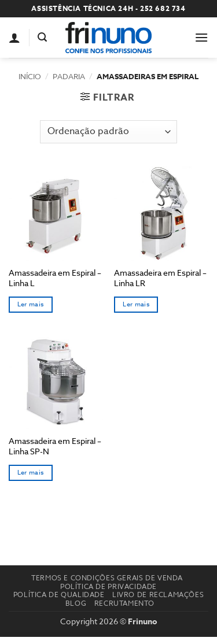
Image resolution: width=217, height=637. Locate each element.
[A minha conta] (14, 37)
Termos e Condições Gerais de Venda (107, 578)
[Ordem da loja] (108, 131)
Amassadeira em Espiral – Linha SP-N (55, 446)
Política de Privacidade (108, 586)
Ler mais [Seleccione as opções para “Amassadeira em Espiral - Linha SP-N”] (30, 472)
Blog (75, 603)
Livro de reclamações (158, 594)
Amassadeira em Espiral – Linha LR (160, 278)
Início (30, 76)
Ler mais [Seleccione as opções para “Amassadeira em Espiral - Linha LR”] (136, 304)
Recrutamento (124, 603)
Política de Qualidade (59, 594)
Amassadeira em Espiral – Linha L (55, 278)
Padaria (69, 76)
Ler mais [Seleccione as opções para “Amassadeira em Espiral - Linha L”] (30, 304)
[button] (42, 37)
